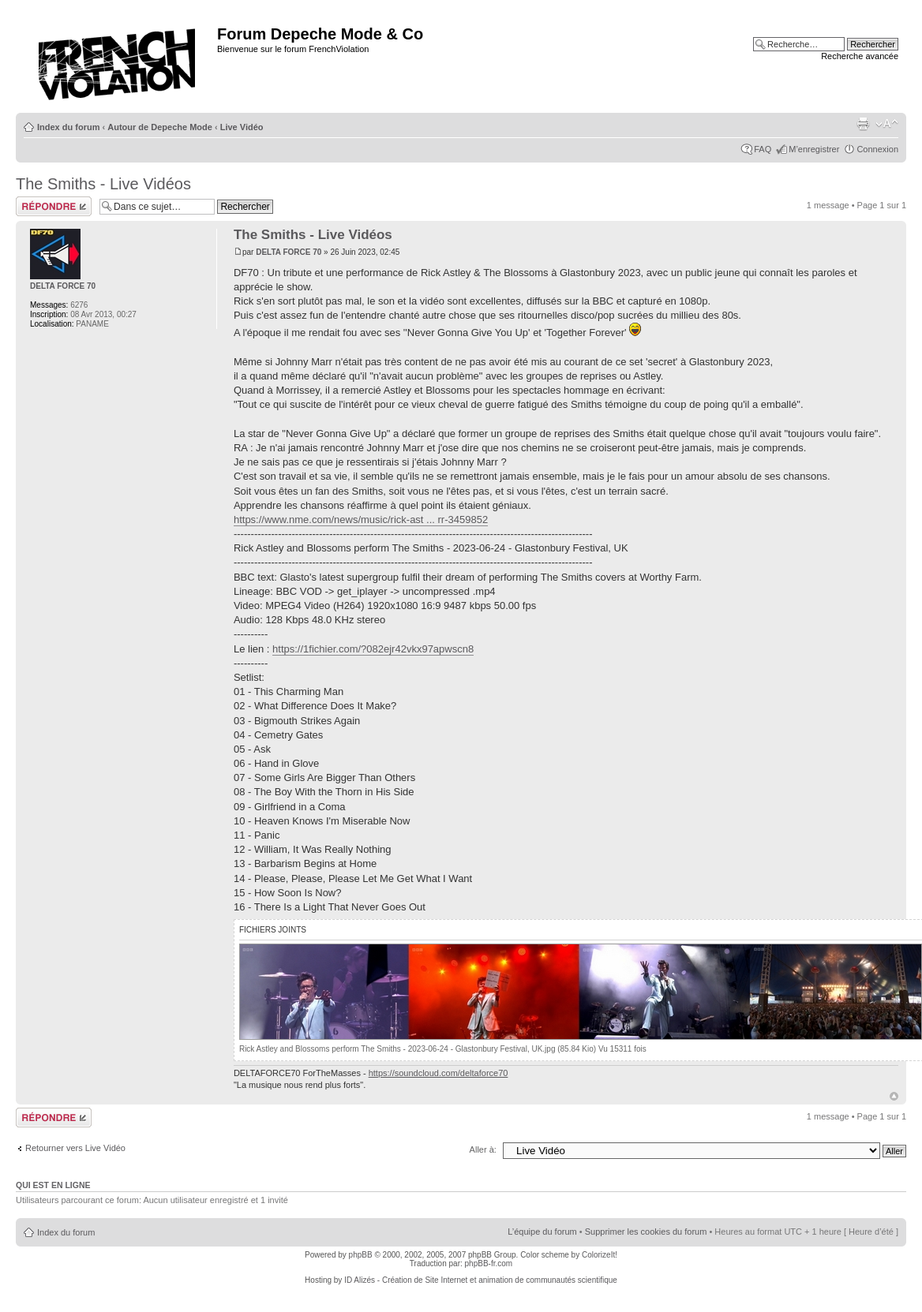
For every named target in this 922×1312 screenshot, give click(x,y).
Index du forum (68, 127)
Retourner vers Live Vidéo (75, 1148)
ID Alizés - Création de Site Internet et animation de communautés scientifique (480, 1280)
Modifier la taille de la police (886, 124)
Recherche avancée (859, 56)
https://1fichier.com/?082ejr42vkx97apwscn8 (373, 649)
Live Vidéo (242, 127)
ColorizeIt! (599, 1254)
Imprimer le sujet (862, 124)
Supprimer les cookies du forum (646, 1231)
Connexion (877, 149)
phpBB (361, 1254)
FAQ (762, 149)
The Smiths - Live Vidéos (103, 184)
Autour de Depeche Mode (159, 127)
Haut (894, 1096)
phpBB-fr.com (489, 1263)
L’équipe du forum (542, 1231)
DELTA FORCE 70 (288, 252)
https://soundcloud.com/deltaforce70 (438, 1073)
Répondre (54, 206)
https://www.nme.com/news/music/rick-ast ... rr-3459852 (361, 519)
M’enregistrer (814, 149)
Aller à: (483, 1149)
